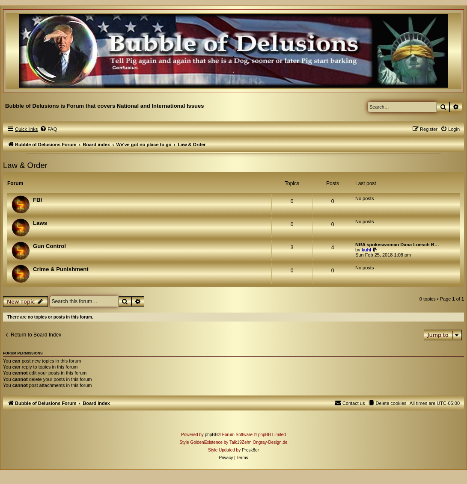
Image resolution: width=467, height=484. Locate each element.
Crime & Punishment (61, 269)
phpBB (211, 434)
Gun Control (49, 246)
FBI (37, 200)
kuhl (367, 249)
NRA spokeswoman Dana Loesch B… (397, 244)
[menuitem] (48, 129)
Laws (40, 223)
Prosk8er (250, 450)
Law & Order (25, 165)
